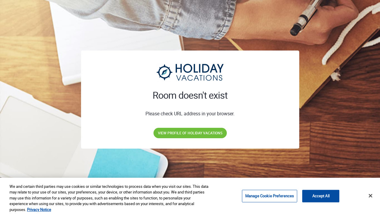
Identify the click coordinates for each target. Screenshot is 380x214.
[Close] (370, 197)
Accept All (321, 197)
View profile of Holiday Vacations (190, 132)
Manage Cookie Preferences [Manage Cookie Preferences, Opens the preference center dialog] (269, 197)
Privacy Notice (39, 211)
